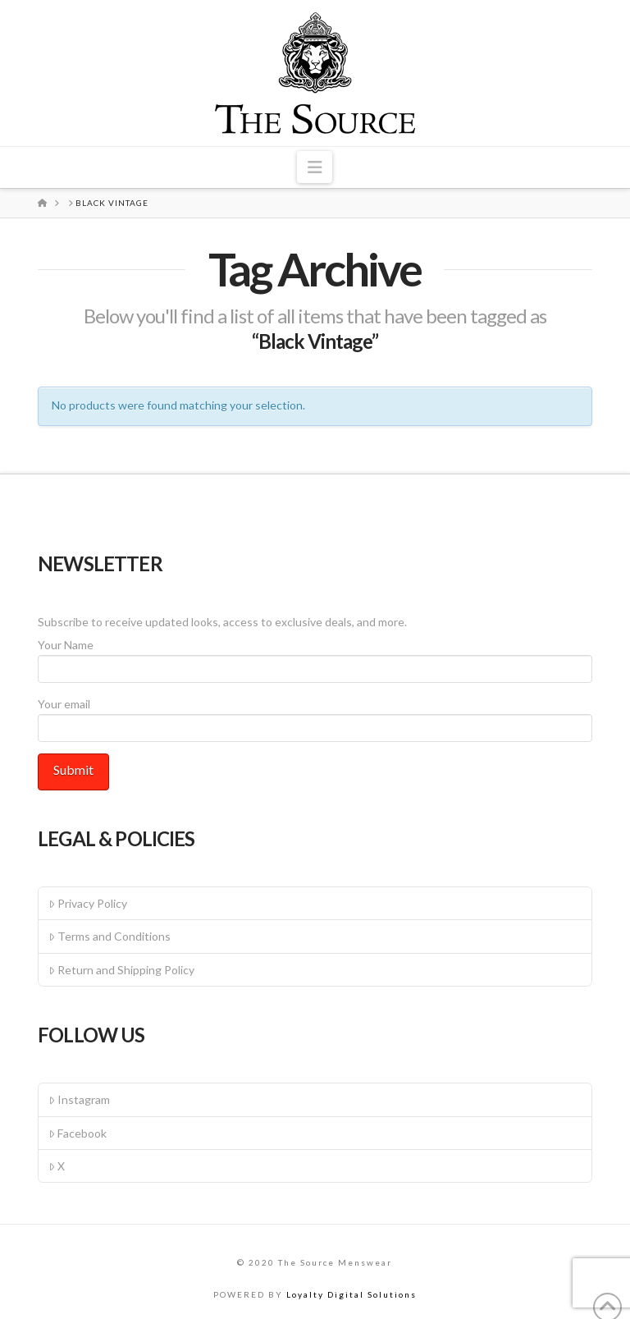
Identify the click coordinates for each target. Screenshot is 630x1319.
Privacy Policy (87, 903)
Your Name (315, 658)
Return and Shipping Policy (121, 970)
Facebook (77, 1133)
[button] (314, 167)
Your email (315, 717)
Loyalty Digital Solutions (351, 1294)
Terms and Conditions (109, 936)
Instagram (79, 1099)
